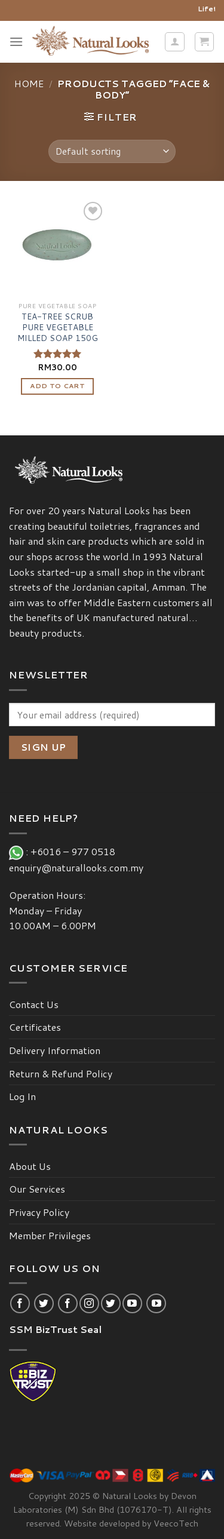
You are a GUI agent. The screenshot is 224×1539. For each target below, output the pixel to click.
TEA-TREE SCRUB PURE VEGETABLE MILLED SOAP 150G (57, 327)
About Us (30, 1166)
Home (29, 83)
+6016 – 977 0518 (75, 851)
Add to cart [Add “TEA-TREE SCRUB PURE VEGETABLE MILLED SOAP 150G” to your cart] (57, 386)
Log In (22, 1096)
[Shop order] (112, 151)
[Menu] (16, 41)
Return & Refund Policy (60, 1073)
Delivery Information (54, 1050)
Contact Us (34, 1004)
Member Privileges (50, 1235)
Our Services (37, 1189)
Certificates (35, 1027)
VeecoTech (176, 1523)
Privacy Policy (39, 1212)
